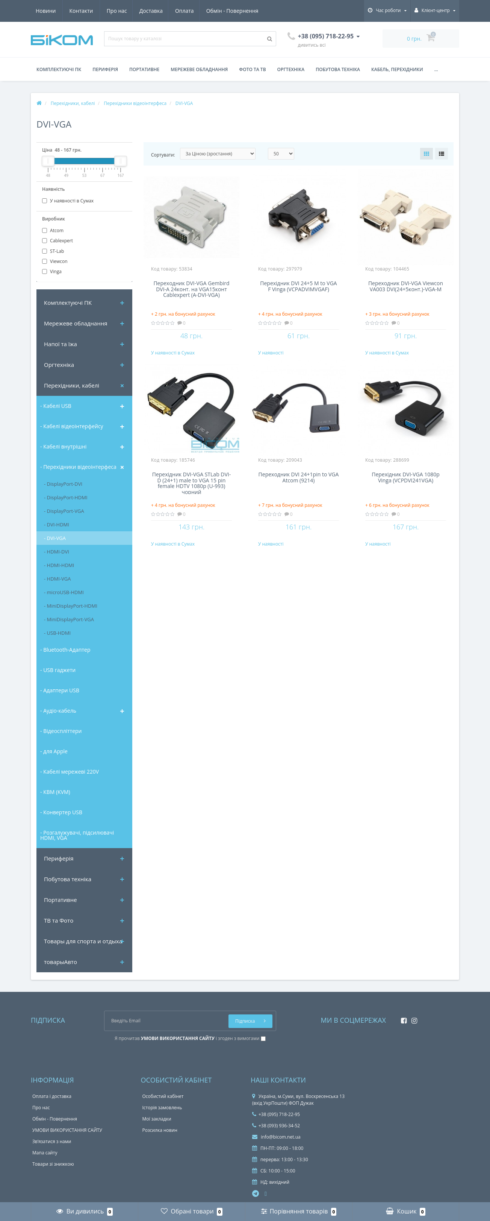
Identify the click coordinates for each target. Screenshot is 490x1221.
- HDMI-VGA (57, 578)
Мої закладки (156, 1119)
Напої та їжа (60, 344)
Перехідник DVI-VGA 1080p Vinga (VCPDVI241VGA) (406, 485)
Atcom (53, 230)
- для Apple (54, 751)
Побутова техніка (338, 69)
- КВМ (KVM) (55, 791)
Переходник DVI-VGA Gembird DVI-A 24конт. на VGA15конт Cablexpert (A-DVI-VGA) (191, 289)
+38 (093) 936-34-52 (276, 1125)
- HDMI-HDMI (59, 565)
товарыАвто (60, 962)
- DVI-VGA (55, 538)
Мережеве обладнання (199, 69)
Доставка (81, 10)
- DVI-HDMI (56, 524)
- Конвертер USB (61, 812)
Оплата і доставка (51, 1096)
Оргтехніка (291, 69)
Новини (214, 10)
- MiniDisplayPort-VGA (69, 619)
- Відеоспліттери (61, 730)
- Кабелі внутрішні (63, 446)
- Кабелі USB (55, 405)
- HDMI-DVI (56, 551)
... (436, 69)
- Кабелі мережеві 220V (69, 771)
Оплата (116, 10)
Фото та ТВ (252, 69)
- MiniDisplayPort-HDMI (70, 605)
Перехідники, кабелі (71, 385)
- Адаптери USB (59, 690)
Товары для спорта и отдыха (83, 941)
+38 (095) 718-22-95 (276, 1114)
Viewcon (55, 261)
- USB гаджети (58, 670)
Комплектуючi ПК (68, 302)
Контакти (250, 10)
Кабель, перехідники (397, 69)
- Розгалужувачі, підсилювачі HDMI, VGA (77, 835)
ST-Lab (53, 251)
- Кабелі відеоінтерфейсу (71, 426)
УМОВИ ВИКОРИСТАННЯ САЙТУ (67, 1130)
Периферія (105, 69)
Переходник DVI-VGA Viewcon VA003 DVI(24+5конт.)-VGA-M (405, 286)
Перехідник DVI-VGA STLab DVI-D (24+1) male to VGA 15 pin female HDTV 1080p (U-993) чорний (191, 490)
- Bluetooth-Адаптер (65, 649)
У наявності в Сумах (68, 201)
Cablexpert (57, 240)
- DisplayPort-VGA (64, 511)
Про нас (46, 10)
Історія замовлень (162, 1107)
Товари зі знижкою (53, 1164)
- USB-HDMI (57, 633)
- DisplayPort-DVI (63, 483)
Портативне (144, 69)
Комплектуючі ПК (58, 69)
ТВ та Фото (58, 920)
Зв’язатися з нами (51, 1141)
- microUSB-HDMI (64, 592)
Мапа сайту (44, 1153)
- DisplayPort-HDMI (66, 497)
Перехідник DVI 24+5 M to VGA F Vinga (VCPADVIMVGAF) (298, 286)
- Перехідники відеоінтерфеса (78, 466)
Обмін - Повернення (165, 10)
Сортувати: (163, 155)
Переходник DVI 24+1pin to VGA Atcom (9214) (299, 485)
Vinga (52, 271)
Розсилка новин (159, 1130)
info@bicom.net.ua (276, 1137)
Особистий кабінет (163, 1096)
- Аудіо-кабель (58, 710)
